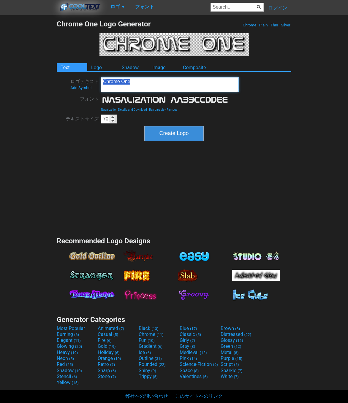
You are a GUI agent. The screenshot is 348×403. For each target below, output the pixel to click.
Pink (188, 358)
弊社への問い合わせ (146, 396)
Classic (190, 334)
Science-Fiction (199, 364)
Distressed (236, 334)
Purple (231, 358)
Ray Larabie (156, 109)
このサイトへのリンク (199, 396)
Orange (109, 358)
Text (65, 67)
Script (230, 364)
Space (189, 370)
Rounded (152, 364)
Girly (187, 340)
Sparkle (231, 370)
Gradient (150, 346)
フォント (89, 99)
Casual (108, 334)
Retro (106, 364)
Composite (194, 67)
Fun (147, 340)
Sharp (107, 370)
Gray (187, 346)
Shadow (130, 67)
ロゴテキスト (84, 84)
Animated (111, 328)
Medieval (193, 352)
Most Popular (71, 328)
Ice (145, 352)
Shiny (147, 370)
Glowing (69, 346)
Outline (150, 358)
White (230, 376)
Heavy (67, 352)
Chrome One (170, 84)
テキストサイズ (82, 119)
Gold (107, 346)
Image (159, 67)
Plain (263, 25)
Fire (105, 340)
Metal (230, 352)
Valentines (194, 376)
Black (149, 328)
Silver (285, 25)
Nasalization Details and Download (124, 109)
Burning (68, 334)
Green (231, 346)
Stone (107, 376)
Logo (96, 67)
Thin (274, 25)
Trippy (148, 376)
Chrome (249, 25)
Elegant (69, 340)
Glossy (232, 340)
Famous (172, 109)
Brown (230, 328)
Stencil (67, 376)
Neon (65, 358)
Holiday (109, 352)
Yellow (68, 382)
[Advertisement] (28, 109)
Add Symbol (80, 87)
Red (65, 364)
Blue (188, 328)
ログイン (277, 8)
